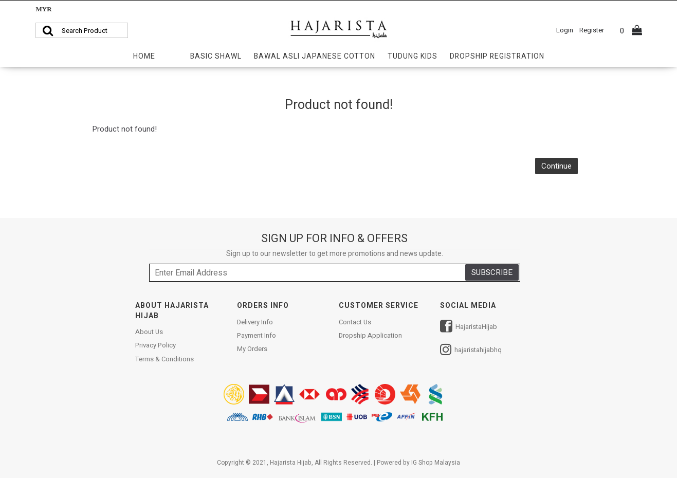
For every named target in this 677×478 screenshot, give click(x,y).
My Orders (252, 349)
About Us (149, 332)
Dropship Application (370, 335)
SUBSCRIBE (492, 272)
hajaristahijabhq (471, 350)
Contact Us (355, 322)
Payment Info (256, 335)
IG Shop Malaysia (435, 462)
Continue (556, 166)
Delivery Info (255, 322)
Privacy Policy (155, 345)
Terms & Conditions (164, 359)
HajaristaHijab (468, 328)
